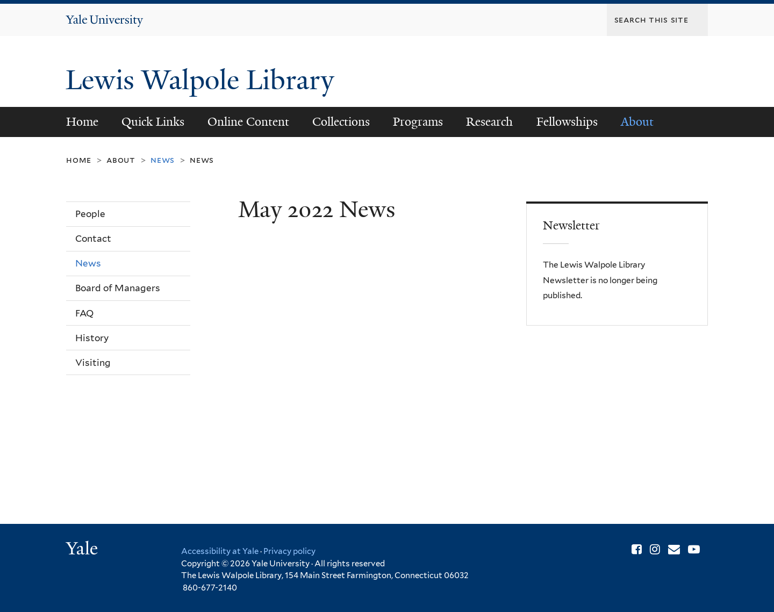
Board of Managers (117, 288)
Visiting (93, 362)
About (637, 121)
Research (489, 121)
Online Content (248, 121)
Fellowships (567, 121)
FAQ (84, 313)
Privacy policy (289, 551)
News (202, 160)
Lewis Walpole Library (203, 80)
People (90, 213)
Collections (341, 121)
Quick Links (152, 121)
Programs (418, 121)
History (92, 338)
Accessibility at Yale (220, 551)
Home (82, 121)
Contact (93, 238)
